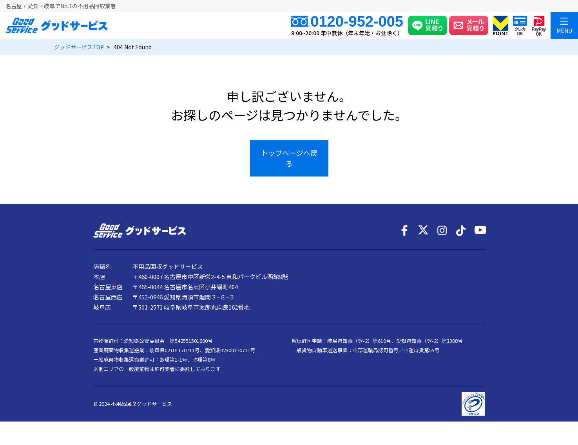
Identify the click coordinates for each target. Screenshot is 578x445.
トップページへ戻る (289, 158)
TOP (79, 47)
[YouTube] (479, 230)
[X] (423, 230)
